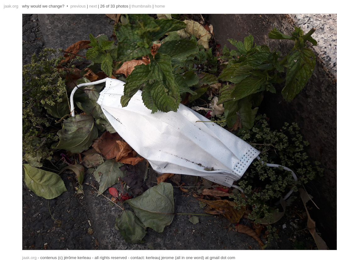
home (160, 6)
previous (78, 6)
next (93, 6)
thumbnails (142, 6)
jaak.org (11, 6)
